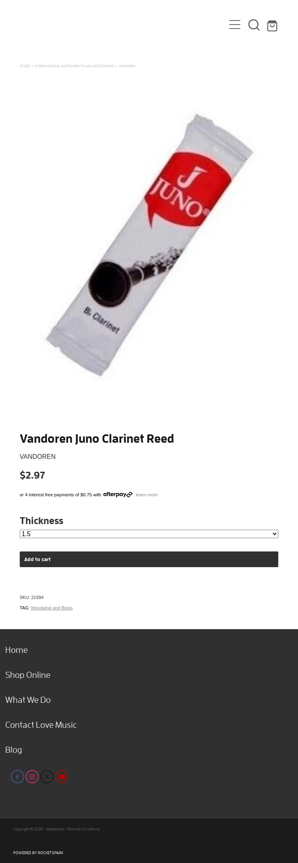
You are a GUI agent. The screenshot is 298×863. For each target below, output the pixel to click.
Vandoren (127, 66)
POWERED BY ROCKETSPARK (38, 853)
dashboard (55, 829)
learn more (147, 494)
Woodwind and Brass (52, 607)
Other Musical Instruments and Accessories (74, 66)
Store (25, 66)
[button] (254, 24)
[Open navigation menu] (234, 24)
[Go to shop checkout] (273, 24)
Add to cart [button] (37, 559)
